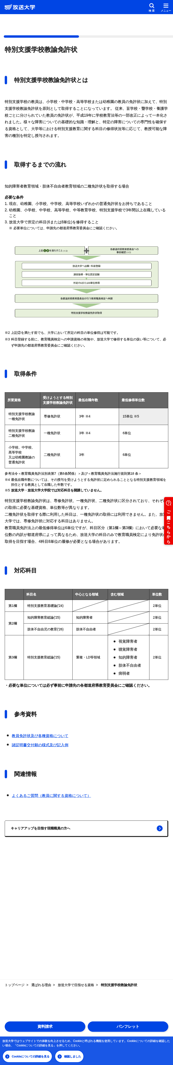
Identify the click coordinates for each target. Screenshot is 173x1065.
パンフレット (128, 1026)
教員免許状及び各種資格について (40, 736)
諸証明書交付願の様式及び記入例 (40, 745)
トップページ (15, 985)
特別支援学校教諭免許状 (119, 985)
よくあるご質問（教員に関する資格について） (51, 796)
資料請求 (45, 1026)
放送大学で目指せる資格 (76, 985)
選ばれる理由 (41, 985)
